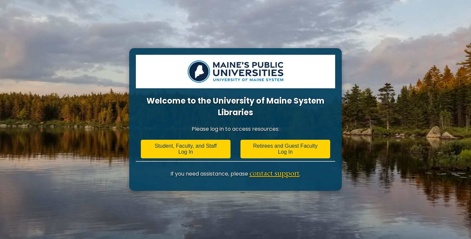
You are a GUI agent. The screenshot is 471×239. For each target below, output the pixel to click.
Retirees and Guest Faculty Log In (285, 149)
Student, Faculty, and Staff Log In (185, 149)
